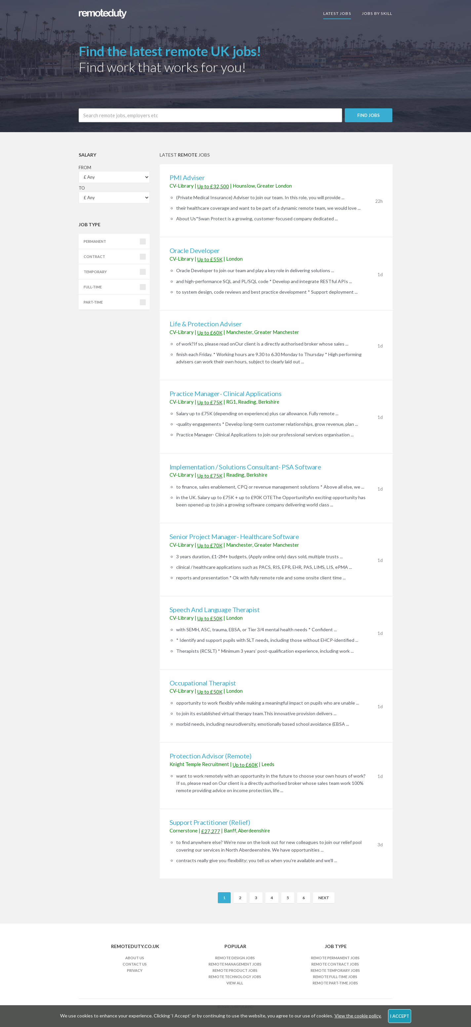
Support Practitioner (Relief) (210, 822)
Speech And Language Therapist (215, 609)
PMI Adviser (187, 177)
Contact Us (135, 964)
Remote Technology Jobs (235, 976)
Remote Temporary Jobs (335, 970)
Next (323, 897)
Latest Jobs (337, 13)
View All (234, 983)
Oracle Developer (195, 250)
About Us (134, 958)
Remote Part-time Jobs (335, 983)
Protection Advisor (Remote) (211, 756)
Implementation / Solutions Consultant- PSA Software (245, 467)
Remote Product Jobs (235, 970)
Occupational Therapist (203, 683)
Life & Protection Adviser (206, 324)
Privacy (134, 970)
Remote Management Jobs (235, 964)
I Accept (399, 1016)
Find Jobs (368, 115)
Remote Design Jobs (235, 958)
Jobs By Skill (377, 13)
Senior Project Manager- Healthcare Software (234, 536)
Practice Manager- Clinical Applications (226, 393)
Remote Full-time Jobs (335, 976)
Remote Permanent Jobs (335, 958)
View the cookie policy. (357, 1015)
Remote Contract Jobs (335, 964)
